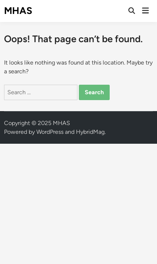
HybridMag (90, 131)
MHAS (18, 10)
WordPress (49, 131)
